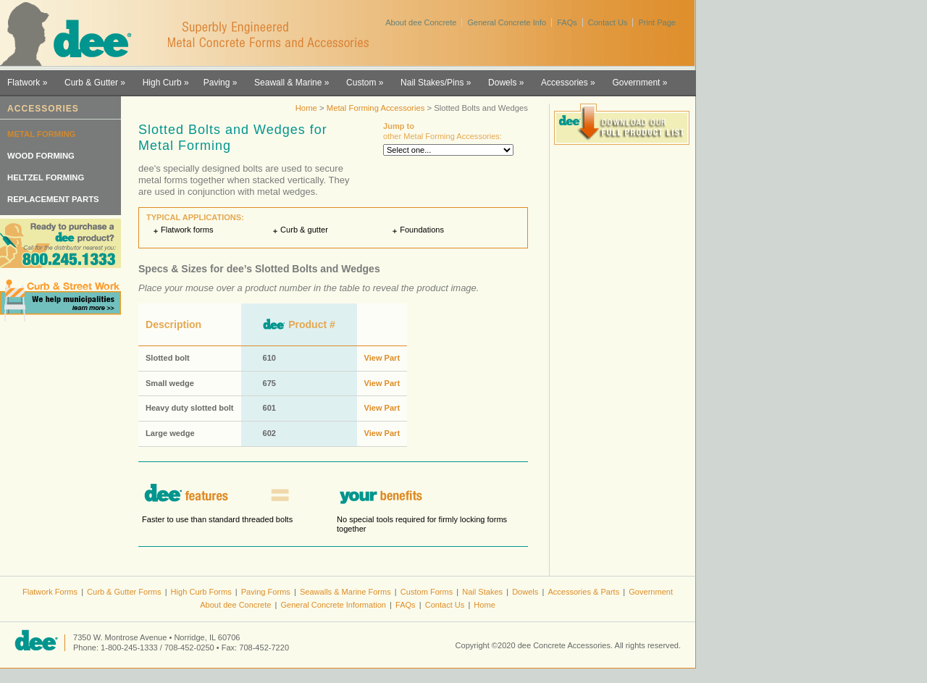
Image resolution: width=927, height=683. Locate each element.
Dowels (502, 82)
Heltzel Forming (45, 177)
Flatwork (23, 82)
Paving (217, 82)
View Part (382, 357)
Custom (361, 82)
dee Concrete (73, 34)
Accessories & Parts (583, 591)
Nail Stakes (482, 591)
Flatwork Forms (49, 591)
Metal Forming (41, 134)
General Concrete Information (333, 604)
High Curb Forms (201, 591)
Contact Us (608, 22)
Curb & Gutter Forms (124, 591)
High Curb (162, 82)
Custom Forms (426, 591)
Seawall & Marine (288, 82)
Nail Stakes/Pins (432, 82)
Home (306, 108)
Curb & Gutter (91, 82)
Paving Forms (265, 591)
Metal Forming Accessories (376, 108)
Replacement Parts (53, 199)
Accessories (564, 82)
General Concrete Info (506, 22)
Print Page (657, 22)
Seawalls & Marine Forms (345, 591)
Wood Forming (41, 155)
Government (636, 82)
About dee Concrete (420, 22)
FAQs (567, 22)
